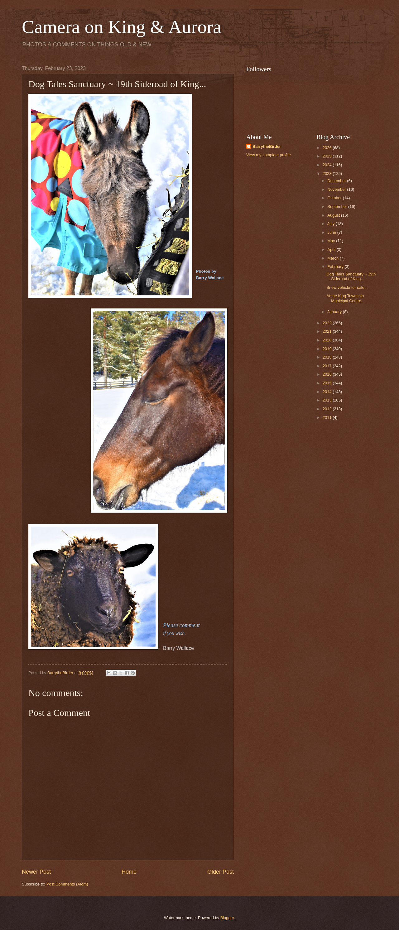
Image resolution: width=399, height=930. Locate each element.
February (335, 266)
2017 (328, 366)
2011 (328, 417)
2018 (328, 357)
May (331, 240)
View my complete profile (268, 155)
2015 (328, 383)
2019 (328, 348)
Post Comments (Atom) (67, 884)
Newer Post (36, 872)
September (337, 206)
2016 (328, 374)
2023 (328, 173)
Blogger (227, 917)
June (332, 232)
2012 (328, 408)
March (333, 258)
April (331, 249)
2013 (328, 400)
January (335, 311)
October (335, 197)
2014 (328, 391)
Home (129, 872)
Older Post (220, 872)
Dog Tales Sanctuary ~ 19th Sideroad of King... (351, 276)
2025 (328, 156)
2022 (328, 323)
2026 (328, 147)
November (337, 189)
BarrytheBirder (266, 146)
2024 (328, 164)
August (334, 215)
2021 (328, 331)
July (331, 223)
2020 (328, 340)
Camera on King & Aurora (121, 26)
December (337, 180)
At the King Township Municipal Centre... (345, 298)
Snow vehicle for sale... (347, 287)
